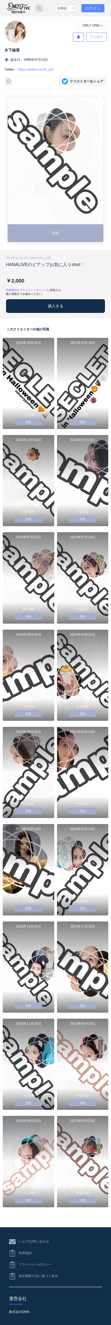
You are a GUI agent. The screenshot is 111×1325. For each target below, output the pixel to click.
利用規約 (11, 290)
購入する (55, 306)
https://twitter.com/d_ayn (36, 69)
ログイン (93, 8)
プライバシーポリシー (33, 290)
